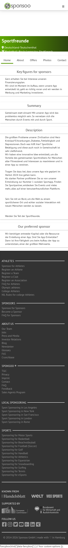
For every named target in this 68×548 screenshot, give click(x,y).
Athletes (8, 261)
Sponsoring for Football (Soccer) (19, 446)
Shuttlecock (46, 51)
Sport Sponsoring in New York (18, 411)
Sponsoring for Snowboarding (18, 464)
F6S (4, 353)
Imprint (6, 378)
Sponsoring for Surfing (14, 467)
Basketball (11, 51)
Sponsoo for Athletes (13, 266)
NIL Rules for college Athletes (18, 294)
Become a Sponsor (12, 311)
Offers (33, 60)
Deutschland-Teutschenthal (20, 47)
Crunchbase (8, 357)
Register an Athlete (12, 269)
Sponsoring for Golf (12, 449)
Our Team (7, 328)
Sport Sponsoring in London (17, 418)
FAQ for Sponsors (11, 315)
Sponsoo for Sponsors (13, 308)
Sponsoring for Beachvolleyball (18, 442)
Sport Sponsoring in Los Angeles (19, 407)
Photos (47, 60)
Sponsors (8, 303)
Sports (6, 430)
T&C (4, 371)
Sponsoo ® (9, 366)
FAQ (4, 385)
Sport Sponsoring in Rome (16, 422)
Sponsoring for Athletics (15, 456)
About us (8, 323)
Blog (4, 343)
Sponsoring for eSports (14, 474)
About (20, 60)
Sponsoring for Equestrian (16, 460)
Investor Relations (11, 339)
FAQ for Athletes (11, 284)
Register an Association (14, 280)
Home (7, 60)
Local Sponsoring (14, 402)
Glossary (6, 350)
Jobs (4, 332)
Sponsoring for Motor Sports (17, 435)
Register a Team (10, 273)
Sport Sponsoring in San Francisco (20, 414)
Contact (6, 381)
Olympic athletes (11, 287)
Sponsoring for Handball (15, 453)
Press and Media (10, 335)
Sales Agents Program (13, 392)
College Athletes (11, 291)
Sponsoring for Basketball (15, 438)
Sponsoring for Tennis (13, 471)
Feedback (7, 388)
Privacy (5, 374)
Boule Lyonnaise (28, 51)
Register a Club (10, 276)
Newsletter (8, 346)
